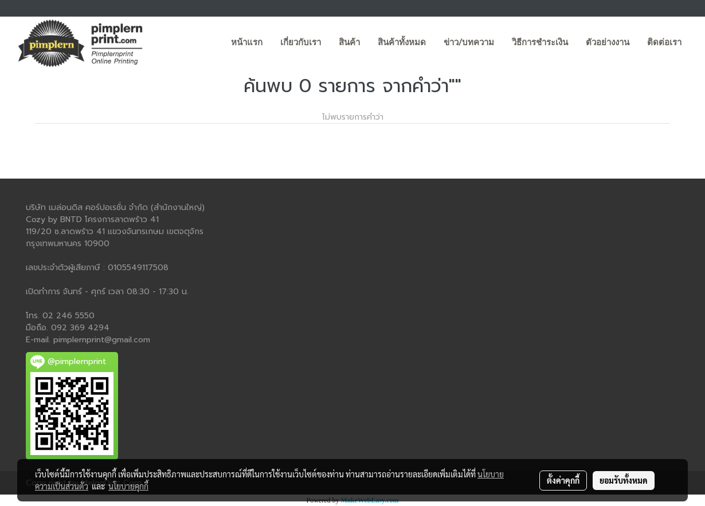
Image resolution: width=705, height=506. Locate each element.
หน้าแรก (247, 42)
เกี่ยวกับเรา (300, 42)
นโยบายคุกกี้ (128, 486)
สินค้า (349, 42)
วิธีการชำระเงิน (540, 42)
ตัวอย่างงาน (607, 42)
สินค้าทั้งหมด (402, 42)
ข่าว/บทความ (469, 42)
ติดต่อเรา (664, 42)
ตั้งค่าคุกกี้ (563, 480)
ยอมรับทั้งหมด (624, 480)
